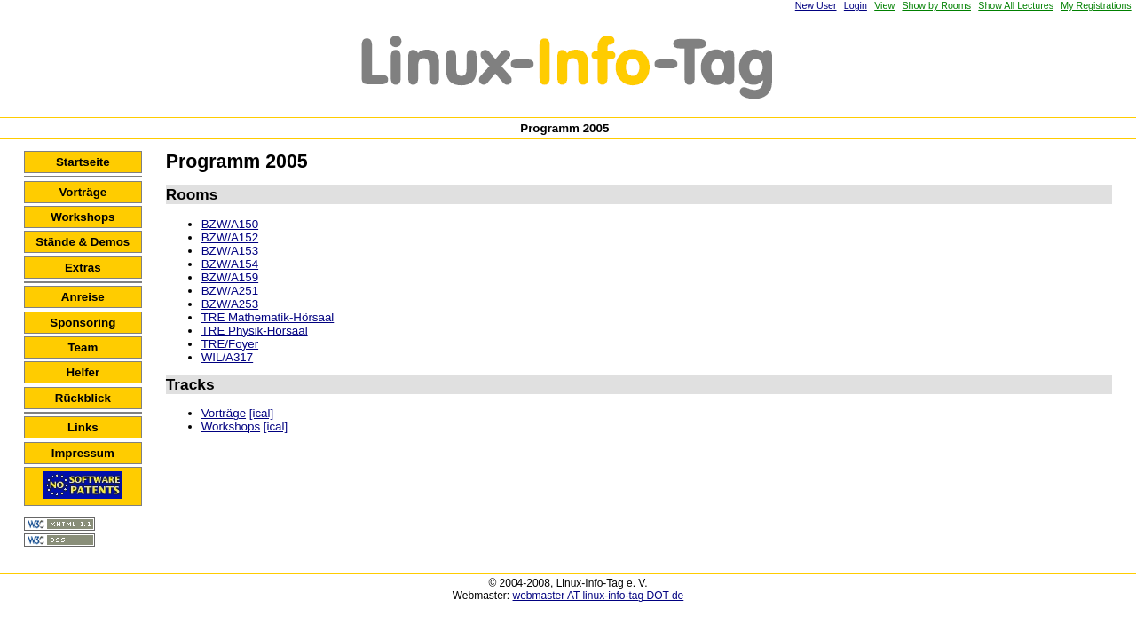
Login (855, 5)
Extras (83, 267)
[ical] (261, 413)
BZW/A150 (229, 224)
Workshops (82, 217)
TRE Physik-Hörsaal (254, 330)
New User (816, 5)
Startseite (83, 162)
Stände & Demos (83, 241)
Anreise (83, 297)
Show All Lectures (1015, 5)
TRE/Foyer (229, 344)
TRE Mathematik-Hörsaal (268, 317)
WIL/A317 (227, 357)
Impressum (82, 453)
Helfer (82, 372)
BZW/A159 (229, 277)
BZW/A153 (229, 250)
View (884, 5)
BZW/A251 (229, 290)
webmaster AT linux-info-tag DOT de (598, 595)
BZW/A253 (229, 304)
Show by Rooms (936, 5)
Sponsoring (82, 322)
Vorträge (82, 192)
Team (82, 347)
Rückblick (83, 398)
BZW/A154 (229, 264)
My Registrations (1096, 5)
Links (83, 427)
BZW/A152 (229, 237)
